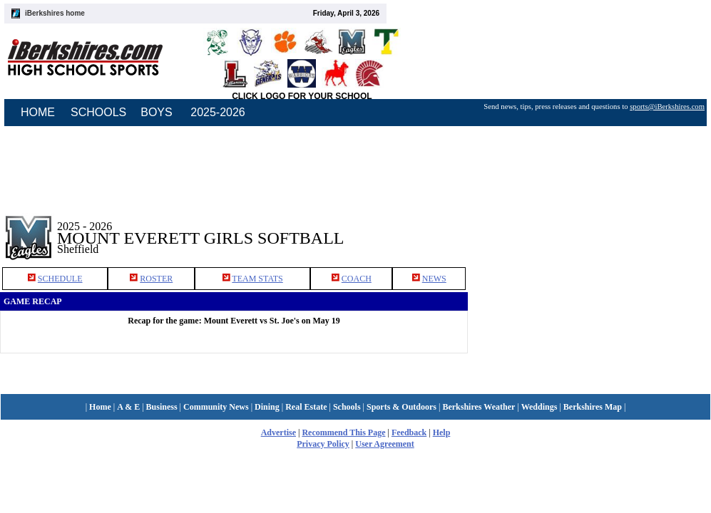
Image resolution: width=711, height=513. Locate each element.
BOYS (156, 112)
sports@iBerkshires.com (667, 106)
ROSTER (156, 279)
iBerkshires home (55, 13)
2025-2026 (217, 112)
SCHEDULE (60, 279)
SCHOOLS (98, 112)
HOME (38, 112)
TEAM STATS (257, 279)
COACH (357, 279)
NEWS (434, 279)
